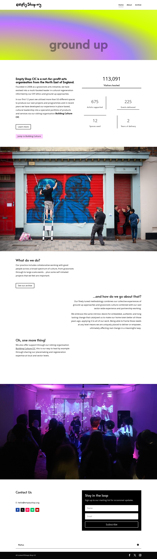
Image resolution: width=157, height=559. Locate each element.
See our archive (25, 285)
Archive (138, 5)
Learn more (23, 126)
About (129, 5)
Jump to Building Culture (29, 139)
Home (121, 5)
